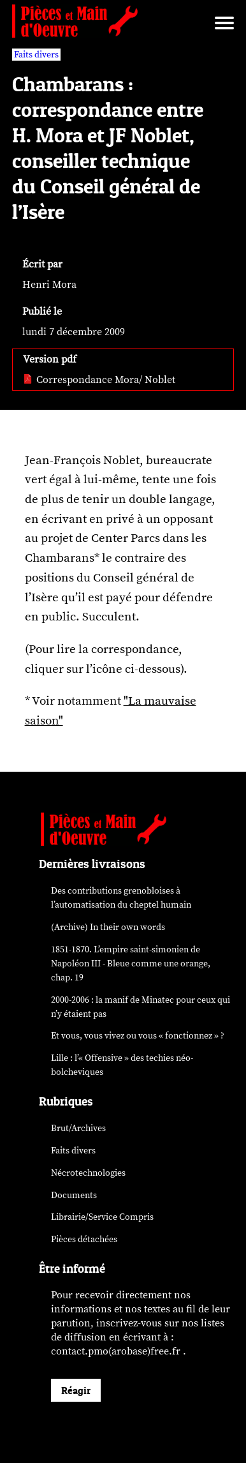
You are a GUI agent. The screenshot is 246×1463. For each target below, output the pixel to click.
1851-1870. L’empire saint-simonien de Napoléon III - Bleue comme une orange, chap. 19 (130, 963)
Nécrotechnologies (88, 1173)
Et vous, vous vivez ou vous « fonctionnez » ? (137, 1036)
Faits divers (73, 1150)
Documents (74, 1195)
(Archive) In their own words (108, 927)
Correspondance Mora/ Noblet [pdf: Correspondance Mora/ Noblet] (99, 380)
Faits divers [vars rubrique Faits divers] (36, 55)
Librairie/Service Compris (102, 1217)
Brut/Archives (78, 1128)
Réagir (75, 1390)
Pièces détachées (84, 1239)
